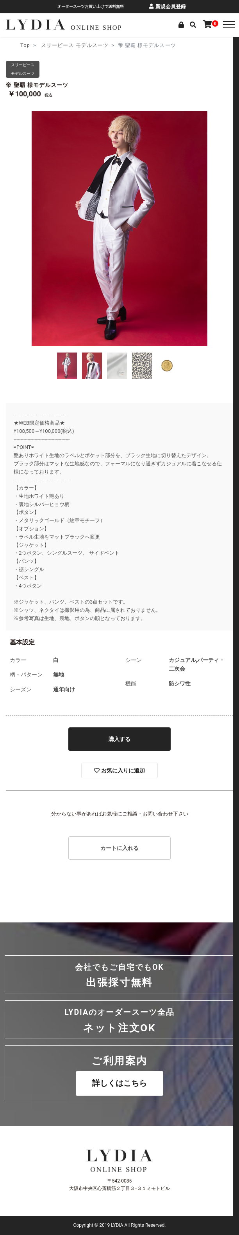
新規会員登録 (167, 6)
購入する (119, 739)
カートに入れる (119, 848)
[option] (119, 228)
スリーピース (57, 45)
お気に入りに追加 (119, 770)
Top (25, 45)
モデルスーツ (92, 45)
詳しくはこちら (119, 1083)
